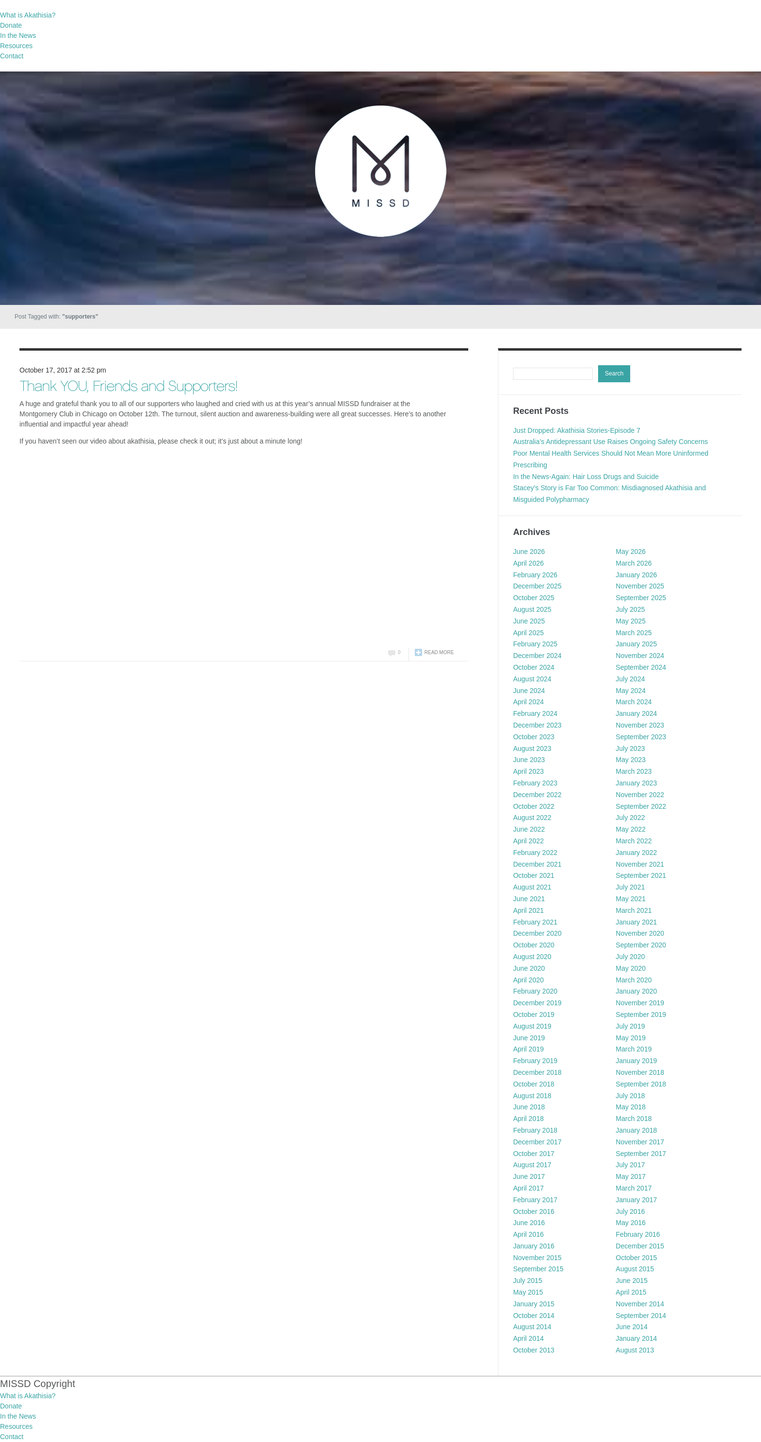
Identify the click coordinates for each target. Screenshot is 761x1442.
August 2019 (532, 1026)
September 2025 (641, 598)
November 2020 (640, 933)
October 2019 (533, 1014)
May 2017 (630, 1176)
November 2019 (640, 1003)
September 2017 (641, 1153)
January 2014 (636, 1338)
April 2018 (528, 1118)
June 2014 (631, 1327)
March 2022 (634, 841)
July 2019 (630, 1026)
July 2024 (630, 679)
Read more (439, 652)
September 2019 (641, 1014)
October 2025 (533, 598)
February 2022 (535, 852)
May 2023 (630, 760)
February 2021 (535, 922)
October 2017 (533, 1153)
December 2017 (537, 1142)
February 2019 (535, 1061)
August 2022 (532, 817)
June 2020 (529, 968)
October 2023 (533, 737)
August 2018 (532, 1096)
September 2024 (641, 667)
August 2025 (532, 609)
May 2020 (630, 968)
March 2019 (634, 1049)
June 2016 (529, 1223)
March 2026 (634, 563)
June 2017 (529, 1176)
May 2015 (528, 1292)
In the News (18, 35)
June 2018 (529, 1107)
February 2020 (535, 991)
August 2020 (532, 957)
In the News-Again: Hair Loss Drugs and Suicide (586, 477)
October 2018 (533, 1084)
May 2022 (630, 829)
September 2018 (641, 1084)
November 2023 (640, 725)
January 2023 (636, 783)
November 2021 (640, 864)
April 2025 (528, 633)
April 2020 (528, 980)
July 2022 (630, 817)
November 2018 (640, 1072)
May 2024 (630, 690)
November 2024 (640, 655)
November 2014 (640, 1304)
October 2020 (533, 945)
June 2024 (529, 690)
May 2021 (630, 899)
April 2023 (528, 771)
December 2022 (537, 795)
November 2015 (537, 1258)
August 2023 (532, 748)
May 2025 (630, 621)
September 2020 (641, 945)
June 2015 (631, 1280)
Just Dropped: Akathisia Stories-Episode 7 (576, 430)
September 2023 (641, 737)
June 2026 (529, 551)
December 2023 (537, 725)
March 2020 (634, 980)
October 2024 (533, 667)
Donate (11, 25)
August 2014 (532, 1327)
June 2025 (529, 621)
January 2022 (636, 852)
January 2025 (636, 644)
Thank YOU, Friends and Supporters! (128, 387)
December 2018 (537, 1072)
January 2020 (636, 991)
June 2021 (529, 899)
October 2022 (533, 806)
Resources (16, 46)
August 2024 (532, 679)
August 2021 (532, 887)
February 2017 (535, 1200)
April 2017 (528, 1188)
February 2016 (638, 1234)
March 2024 (634, 702)
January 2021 (636, 922)
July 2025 (630, 609)
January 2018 (636, 1130)
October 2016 (533, 1211)
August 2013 (635, 1350)
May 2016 (630, 1223)
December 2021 (537, 864)
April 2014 (528, 1338)
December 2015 (640, 1246)
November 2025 (640, 586)
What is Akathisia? (27, 15)
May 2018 (630, 1107)
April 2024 (528, 702)
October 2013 (533, 1350)
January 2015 (533, 1304)
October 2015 (636, 1258)
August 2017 (532, 1165)
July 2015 (527, 1280)
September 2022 (641, 806)
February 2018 (535, 1130)
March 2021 (634, 910)
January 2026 (636, 575)
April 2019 (528, 1049)
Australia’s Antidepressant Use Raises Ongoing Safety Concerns (610, 441)
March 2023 (634, 771)
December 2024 (537, 655)
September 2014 (641, 1315)
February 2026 (535, 575)
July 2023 (630, 748)
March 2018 (634, 1118)
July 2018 (630, 1096)
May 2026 (630, 551)
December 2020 (537, 933)
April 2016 (528, 1234)
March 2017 (634, 1188)
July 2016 (630, 1211)
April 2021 (528, 910)
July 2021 (630, 887)
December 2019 (537, 1003)
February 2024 (535, 713)
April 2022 (528, 841)
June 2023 (529, 760)
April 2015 (631, 1292)
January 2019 (636, 1061)
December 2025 (537, 586)
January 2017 (636, 1200)
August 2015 (635, 1269)
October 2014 (533, 1315)
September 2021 (641, 875)
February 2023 (535, 783)
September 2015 (538, 1269)
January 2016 (533, 1246)
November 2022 (640, 795)
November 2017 (640, 1142)
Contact (11, 56)
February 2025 (535, 644)
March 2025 (634, 633)
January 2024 (636, 713)
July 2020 (630, 957)
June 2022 (529, 829)
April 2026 (528, 563)
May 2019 (630, 1038)
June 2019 (529, 1038)
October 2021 (533, 875)
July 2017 (630, 1165)
